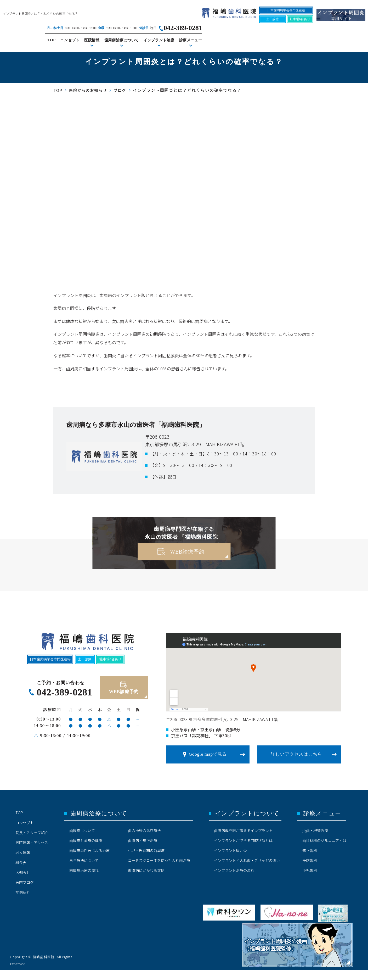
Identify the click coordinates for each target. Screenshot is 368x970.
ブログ (120, 90)
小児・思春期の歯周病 (146, 848)
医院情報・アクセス (31, 840)
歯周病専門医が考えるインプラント (243, 828)
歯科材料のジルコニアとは (324, 838)
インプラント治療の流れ (234, 868)
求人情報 (22, 850)
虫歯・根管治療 (315, 828)
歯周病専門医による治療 (89, 848)
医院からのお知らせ (88, 90)
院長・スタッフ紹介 (31, 830)
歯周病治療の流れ (84, 868)
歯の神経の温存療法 (144, 828)
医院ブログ (24, 880)
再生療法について (84, 858)
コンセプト (233, 24)
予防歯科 (309, 858)
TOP (215, 24)
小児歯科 (309, 868)
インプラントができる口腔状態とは (243, 838)
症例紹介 (22, 890)
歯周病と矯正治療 (142, 838)
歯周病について (82, 828)
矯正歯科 (309, 848)
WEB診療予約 (187, 552)
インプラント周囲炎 (230, 848)
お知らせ (22, 870)
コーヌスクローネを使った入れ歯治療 (159, 858)
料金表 (20, 860)
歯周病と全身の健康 (85, 838)
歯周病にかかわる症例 (146, 868)
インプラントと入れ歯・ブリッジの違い (247, 858)
